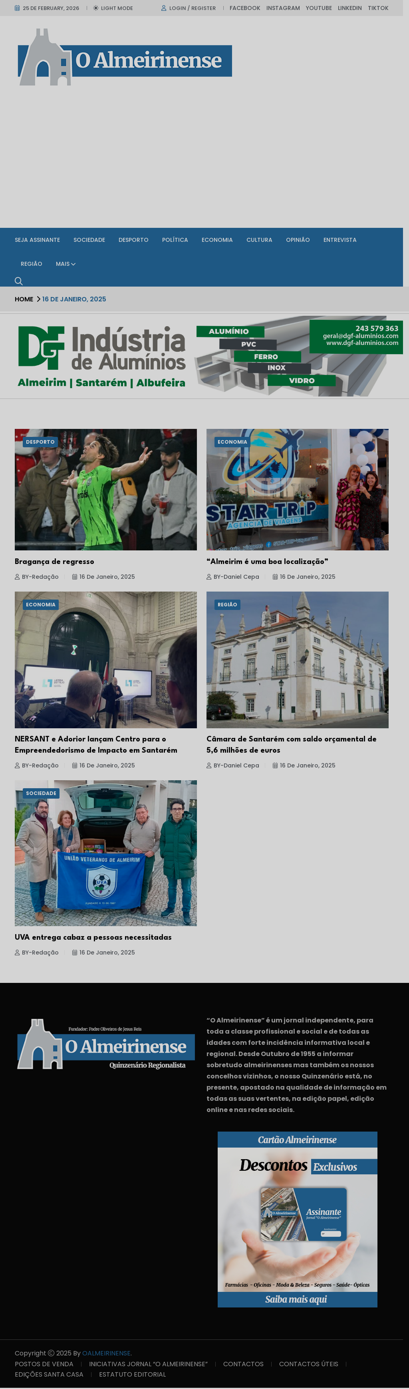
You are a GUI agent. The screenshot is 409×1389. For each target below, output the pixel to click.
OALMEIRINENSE (109, 1354)
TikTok (381, 8)
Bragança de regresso (57, 563)
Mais (65, 264)
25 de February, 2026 (54, 8)
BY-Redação (40, 578)
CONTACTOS (246, 1365)
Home (27, 299)
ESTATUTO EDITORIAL (135, 1375)
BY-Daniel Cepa (235, 578)
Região (34, 264)
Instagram (286, 8)
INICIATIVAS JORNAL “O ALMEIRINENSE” (151, 1365)
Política (178, 240)
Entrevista (342, 240)
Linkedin (353, 8)
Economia (220, 240)
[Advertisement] (204, 162)
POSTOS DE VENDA (47, 1365)
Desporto (136, 240)
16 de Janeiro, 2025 (106, 578)
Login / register (195, 8)
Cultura (262, 240)
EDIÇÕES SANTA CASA (52, 1375)
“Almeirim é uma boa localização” (270, 563)
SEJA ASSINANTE (40, 240)
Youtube (322, 8)
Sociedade (92, 240)
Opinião (301, 240)
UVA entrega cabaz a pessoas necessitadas (96, 939)
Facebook (247, 8)
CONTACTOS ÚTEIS (311, 1365)
